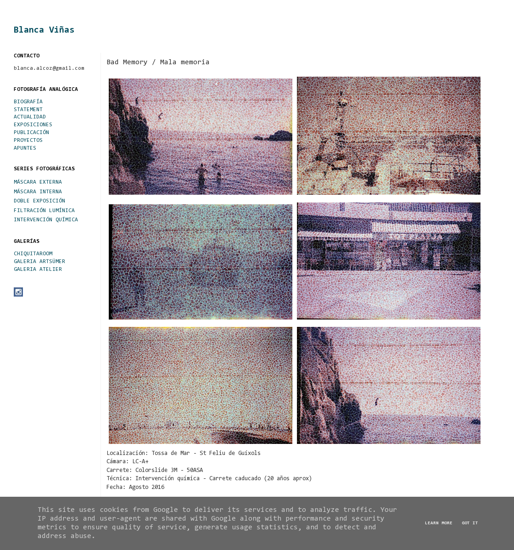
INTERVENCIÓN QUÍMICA (46, 220)
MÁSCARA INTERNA (38, 192)
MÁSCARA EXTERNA (38, 182)
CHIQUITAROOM (33, 254)
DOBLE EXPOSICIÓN (39, 201)
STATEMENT (28, 109)
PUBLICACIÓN (31, 132)
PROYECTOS (28, 140)
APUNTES (25, 148)
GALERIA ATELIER (38, 269)
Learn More (439, 523)
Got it (470, 523)
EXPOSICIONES (33, 125)
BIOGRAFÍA (28, 102)
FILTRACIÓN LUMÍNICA (44, 210)
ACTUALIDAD (30, 117)
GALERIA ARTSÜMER (39, 261)
